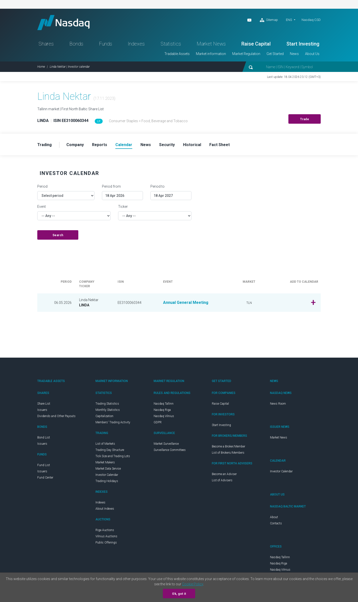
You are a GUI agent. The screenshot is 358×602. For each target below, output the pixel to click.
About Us (312, 54)
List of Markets (105, 443)
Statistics (171, 44)
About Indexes (104, 508)
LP (98, 121)
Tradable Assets (177, 54)
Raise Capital (256, 44)
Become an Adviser (224, 474)
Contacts (276, 523)
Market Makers (105, 462)
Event (41, 207)
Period (42, 186)
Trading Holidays (106, 481)
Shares (46, 44)
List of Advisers (222, 480)
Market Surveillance (166, 443)
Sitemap (269, 20)
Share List (43, 403)
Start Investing (302, 44)
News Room (278, 403)
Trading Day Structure (109, 450)
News (294, 54)
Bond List (43, 437)
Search (57, 235)
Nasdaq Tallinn (164, 403)
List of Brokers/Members (228, 452)
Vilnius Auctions (106, 536)
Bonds (76, 44)
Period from (111, 186)
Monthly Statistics (107, 410)
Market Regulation (246, 54)
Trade (304, 119)
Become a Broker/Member (228, 446)
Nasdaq (63, 22)
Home (41, 66)
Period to (157, 186)
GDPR (158, 422)
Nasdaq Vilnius (164, 416)
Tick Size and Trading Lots (112, 456)
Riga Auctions (104, 530)
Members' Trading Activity (112, 422)
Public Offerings (106, 542)
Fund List (43, 465)
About (274, 517)
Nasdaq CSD (311, 20)
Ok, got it (179, 594)
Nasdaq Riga (162, 410)
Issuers (42, 410)
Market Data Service (108, 468)
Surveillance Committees (170, 450)
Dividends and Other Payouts (56, 416)
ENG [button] (289, 20)
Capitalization (104, 416)
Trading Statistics (107, 403)
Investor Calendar (106, 475)
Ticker (123, 207)
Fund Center (45, 477)
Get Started (275, 54)
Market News (211, 44)
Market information (211, 54)
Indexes (136, 44)
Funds (105, 44)
